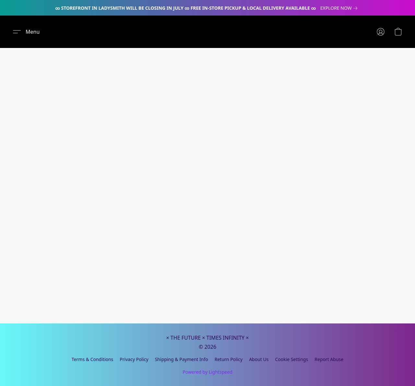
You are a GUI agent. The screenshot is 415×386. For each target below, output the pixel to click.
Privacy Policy (134, 359)
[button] (26, 32)
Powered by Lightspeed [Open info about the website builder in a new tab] (207, 372)
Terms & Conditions (92, 359)
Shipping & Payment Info (181, 359)
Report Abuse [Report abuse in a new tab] (328, 359)
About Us (258, 359)
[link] (340, 8)
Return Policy (229, 359)
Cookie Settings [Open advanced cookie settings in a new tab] (291, 359)
